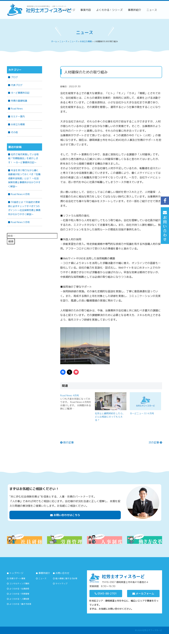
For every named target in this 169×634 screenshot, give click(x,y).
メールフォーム (143, 593)
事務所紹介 (134, 10)
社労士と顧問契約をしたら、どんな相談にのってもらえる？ (110, 417)
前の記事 (67, 442)
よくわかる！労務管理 (19, 593)
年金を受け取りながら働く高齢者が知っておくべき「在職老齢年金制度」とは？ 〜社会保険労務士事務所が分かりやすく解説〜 (24, 178)
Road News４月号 (20, 194)
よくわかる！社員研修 (19, 588)
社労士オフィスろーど (152, 630)
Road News (17, 108)
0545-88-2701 (106, 593)
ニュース (151, 10)
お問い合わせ (62, 573)
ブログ (14, 77)
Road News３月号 (20, 222)
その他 (14, 132)
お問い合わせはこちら (65, 515)
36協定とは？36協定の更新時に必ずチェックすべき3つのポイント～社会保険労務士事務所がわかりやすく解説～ (24, 208)
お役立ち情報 (18, 124)
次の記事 (155, 442)
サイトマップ (61, 583)
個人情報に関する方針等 (66, 578)
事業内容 (85, 10)
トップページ (16, 573)
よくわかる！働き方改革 (20, 604)
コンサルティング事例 (19, 583)
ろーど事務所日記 (20, 92)
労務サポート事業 (17, 578)
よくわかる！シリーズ (109, 10)
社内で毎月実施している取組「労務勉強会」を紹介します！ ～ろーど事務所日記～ (23, 158)
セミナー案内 (18, 116)
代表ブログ (16, 85)
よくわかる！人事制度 (19, 598)
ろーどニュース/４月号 (142, 413)
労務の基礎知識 (19, 100)
